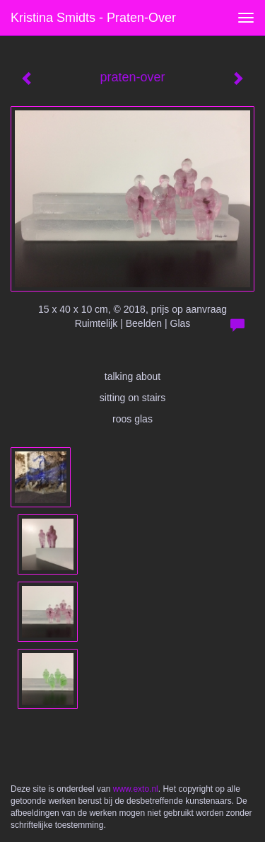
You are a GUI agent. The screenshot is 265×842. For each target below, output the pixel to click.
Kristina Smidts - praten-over (93, 18)
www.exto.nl (135, 789)
